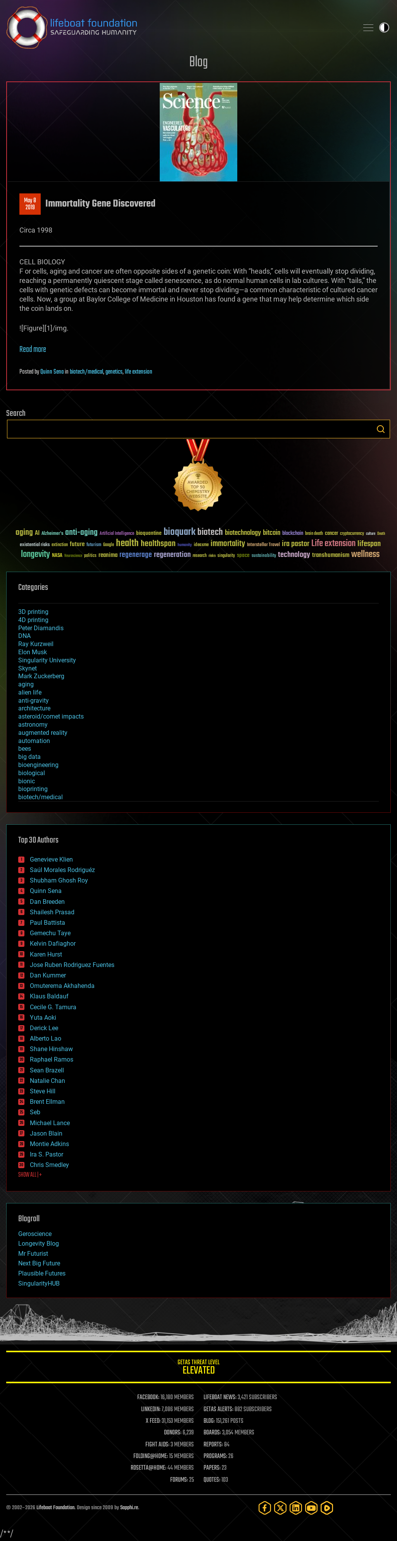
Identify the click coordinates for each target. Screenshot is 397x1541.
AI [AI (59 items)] (37, 533)
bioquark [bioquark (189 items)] (179, 532)
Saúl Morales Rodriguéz (62, 870)
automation (34, 741)
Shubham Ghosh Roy (59, 880)
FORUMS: (179, 1480)
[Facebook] (265, 1508)
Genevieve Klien (51, 859)
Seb (35, 1112)
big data (29, 756)
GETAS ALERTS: (218, 1410)
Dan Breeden (47, 901)
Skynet (27, 668)
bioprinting (33, 789)
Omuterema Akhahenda (62, 985)
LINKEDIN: (151, 1410)
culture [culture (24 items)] (370, 534)
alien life (29, 692)
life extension (138, 372)
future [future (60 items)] (77, 544)
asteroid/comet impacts (51, 716)
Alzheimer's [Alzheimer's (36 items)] (52, 534)
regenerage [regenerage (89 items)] (135, 555)
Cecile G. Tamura (53, 1007)
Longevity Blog (38, 1243)
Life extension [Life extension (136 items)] (333, 544)
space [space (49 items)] (243, 555)
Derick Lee (44, 1028)
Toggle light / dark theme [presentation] (384, 27)
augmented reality (42, 732)
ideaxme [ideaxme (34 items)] (201, 545)
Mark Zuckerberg (41, 676)
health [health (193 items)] (127, 543)
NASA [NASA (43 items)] (57, 556)
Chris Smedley (49, 1165)
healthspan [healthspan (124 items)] (158, 544)
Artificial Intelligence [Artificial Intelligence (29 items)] (117, 533)
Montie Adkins (49, 1144)
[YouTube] (311, 1508)
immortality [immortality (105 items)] (228, 543)
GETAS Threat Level (198, 1368)
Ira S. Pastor (46, 1154)
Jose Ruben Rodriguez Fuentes (72, 965)
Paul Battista (47, 922)
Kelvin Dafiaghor (53, 943)
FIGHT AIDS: (157, 1445)
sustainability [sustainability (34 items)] (264, 556)
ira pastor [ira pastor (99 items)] (295, 544)
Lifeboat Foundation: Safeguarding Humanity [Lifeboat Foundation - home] (179, 27)
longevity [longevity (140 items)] (35, 555)
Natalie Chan (47, 1080)
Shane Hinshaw (51, 1049)
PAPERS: (212, 1468)
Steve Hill (42, 1091)
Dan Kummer (48, 975)
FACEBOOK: (148, 1398)
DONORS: (172, 1433)
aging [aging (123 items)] (24, 533)
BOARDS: (212, 1433)
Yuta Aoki (43, 1017)
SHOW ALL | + (30, 1175)
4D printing (33, 620)
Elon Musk (32, 652)
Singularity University (47, 660)
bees (24, 748)
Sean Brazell (47, 1070)
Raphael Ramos (51, 1059)
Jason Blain (46, 1133)
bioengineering (38, 765)
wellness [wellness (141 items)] (365, 555)
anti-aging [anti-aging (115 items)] (81, 533)
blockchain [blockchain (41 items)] (292, 534)
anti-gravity (33, 700)
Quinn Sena (52, 372)
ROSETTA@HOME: (148, 1468)
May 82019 (30, 204)
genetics (114, 372)
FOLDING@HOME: (150, 1456)
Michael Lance (50, 1123)
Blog (198, 63)
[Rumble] (327, 1508)
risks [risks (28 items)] (212, 555)
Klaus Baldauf (49, 996)
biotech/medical (86, 372)
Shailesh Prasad (52, 912)
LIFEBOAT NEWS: (220, 1398)
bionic (26, 781)
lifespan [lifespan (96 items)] (369, 544)
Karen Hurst (46, 954)
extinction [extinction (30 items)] (60, 545)
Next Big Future (39, 1263)
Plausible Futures (42, 1273)
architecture (34, 708)
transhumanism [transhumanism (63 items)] (330, 555)
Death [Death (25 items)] (381, 534)
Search (380, 429)
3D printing (33, 611)
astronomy (33, 724)
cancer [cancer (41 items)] (331, 534)
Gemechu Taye (50, 933)
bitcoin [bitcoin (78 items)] (271, 533)
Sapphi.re (129, 1507)
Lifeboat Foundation (55, 1507)
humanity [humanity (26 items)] (185, 545)
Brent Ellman (47, 1101)
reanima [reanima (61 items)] (107, 555)
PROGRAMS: (215, 1456)
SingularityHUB (39, 1283)
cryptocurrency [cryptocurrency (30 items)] (352, 533)
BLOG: (209, 1421)
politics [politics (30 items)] (90, 555)
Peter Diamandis (41, 628)
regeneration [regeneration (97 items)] (172, 554)
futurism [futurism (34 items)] (93, 545)
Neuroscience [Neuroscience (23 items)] (73, 556)
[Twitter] (280, 1508)
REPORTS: (213, 1445)
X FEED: (153, 1421)
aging (26, 684)
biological (31, 773)
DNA (24, 635)
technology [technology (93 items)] (294, 555)
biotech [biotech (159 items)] (210, 532)
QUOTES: (212, 1480)
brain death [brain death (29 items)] (314, 533)
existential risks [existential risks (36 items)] (35, 545)
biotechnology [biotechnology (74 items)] (243, 533)
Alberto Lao (45, 1038)
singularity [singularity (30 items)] (226, 555)
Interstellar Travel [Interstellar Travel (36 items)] (263, 545)
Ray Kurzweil (36, 644)
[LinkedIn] (296, 1508)
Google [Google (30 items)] (108, 545)
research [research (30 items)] (200, 555)
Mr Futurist (33, 1253)
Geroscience (35, 1234)
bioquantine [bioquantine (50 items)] (149, 533)
